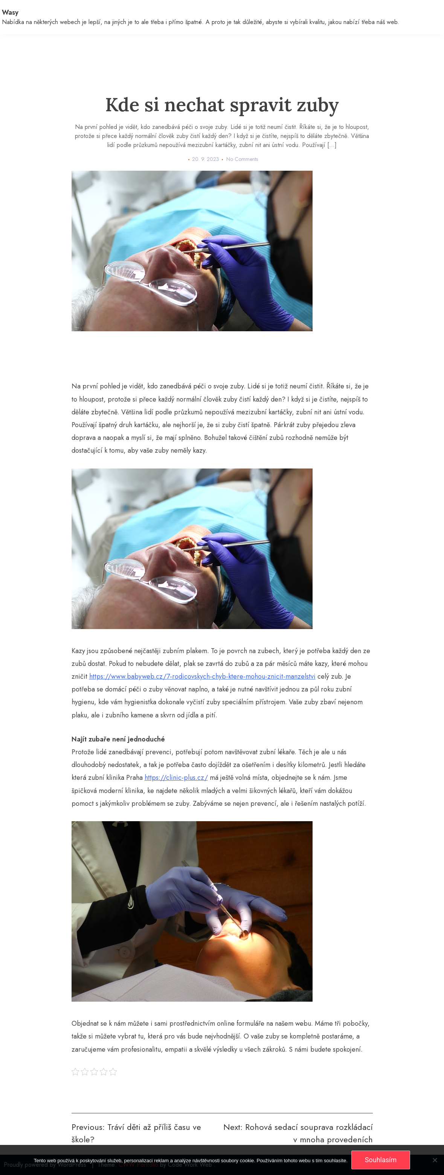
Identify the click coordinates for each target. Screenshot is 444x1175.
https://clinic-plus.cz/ (176, 777)
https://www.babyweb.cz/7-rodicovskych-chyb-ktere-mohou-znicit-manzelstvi (202, 676)
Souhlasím (381, 1160)
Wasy (10, 12)
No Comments (242, 159)
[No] (434, 1160)
